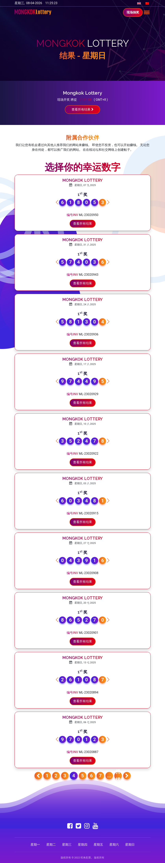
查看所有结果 (82, 109)
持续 (118, 776)
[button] (108, 202)
